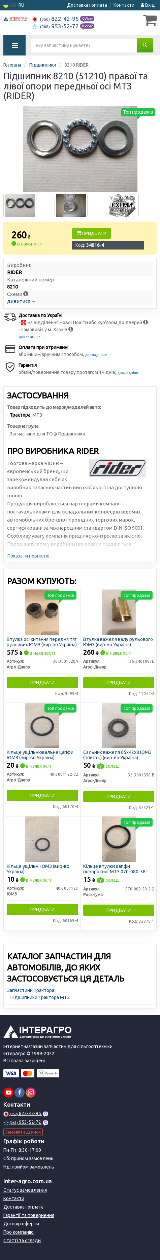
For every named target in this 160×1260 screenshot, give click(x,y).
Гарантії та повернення (28, 1215)
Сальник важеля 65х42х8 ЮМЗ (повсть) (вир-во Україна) (117, 755)
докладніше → (32, 337)
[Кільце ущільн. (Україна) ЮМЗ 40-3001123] (42, 839)
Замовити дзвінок (23, 1132)
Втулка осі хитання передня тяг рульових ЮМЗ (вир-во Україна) (42, 642)
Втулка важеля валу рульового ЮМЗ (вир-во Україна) (118, 642)
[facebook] (19, 1092)
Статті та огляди (22, 1240)
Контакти (124, 5)
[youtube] (8, 1092)
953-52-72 (56, 26)
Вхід (148, 5)
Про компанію (18, 1232)
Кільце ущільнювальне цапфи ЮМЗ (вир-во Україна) (40, 755)
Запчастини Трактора (30, 990)
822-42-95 (56, 18)
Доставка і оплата (87, 5)
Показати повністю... (30, 556)
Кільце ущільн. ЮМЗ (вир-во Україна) (38, 869)
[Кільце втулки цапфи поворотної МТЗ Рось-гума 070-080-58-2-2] (119, 839)
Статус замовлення (25, 1190)
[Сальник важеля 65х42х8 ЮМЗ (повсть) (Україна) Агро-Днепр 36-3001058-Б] (119, 725)
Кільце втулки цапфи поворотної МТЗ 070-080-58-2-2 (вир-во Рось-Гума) (118, 869)
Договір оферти (21, 1223)
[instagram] (31, 1092)
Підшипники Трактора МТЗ (40, 997)
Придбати (91, 233)
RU (21, 5)
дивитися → (21, 301)
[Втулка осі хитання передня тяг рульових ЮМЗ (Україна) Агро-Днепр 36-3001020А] (42, 612)
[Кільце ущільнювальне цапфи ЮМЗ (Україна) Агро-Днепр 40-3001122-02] (42, 725)
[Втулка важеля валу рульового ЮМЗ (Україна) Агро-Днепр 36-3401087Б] (119, 612)
